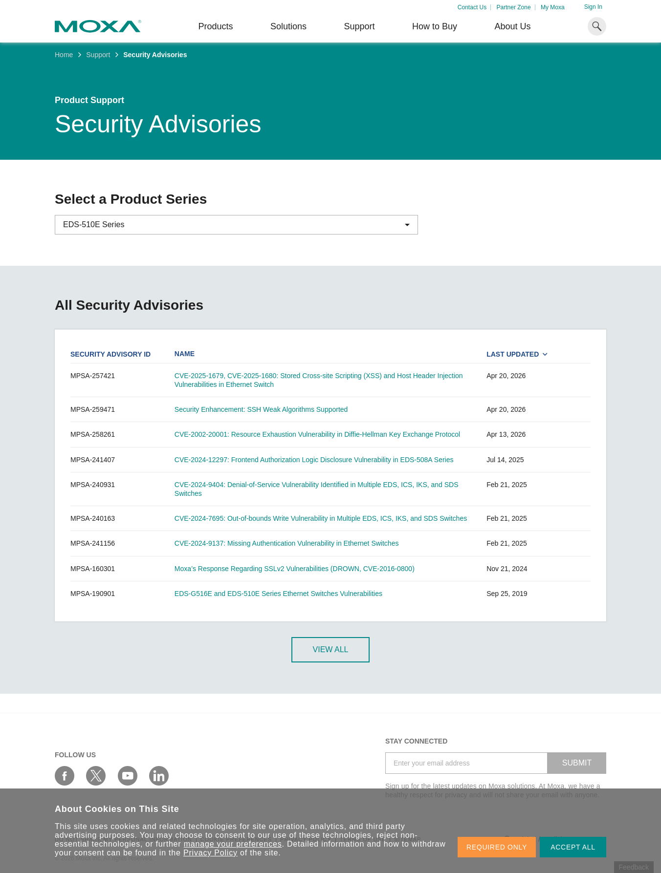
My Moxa (553, 7)
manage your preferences (233, 844)
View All (331, 649)
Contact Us (472, 7)
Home (64, 55)
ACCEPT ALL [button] (573, 847)
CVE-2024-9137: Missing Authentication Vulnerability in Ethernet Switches (287, 543)
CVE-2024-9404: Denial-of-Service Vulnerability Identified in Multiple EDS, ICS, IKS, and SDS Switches (317, 489)
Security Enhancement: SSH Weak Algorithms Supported (261, 409)
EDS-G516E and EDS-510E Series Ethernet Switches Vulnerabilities (278, 593)
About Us (512, 26)
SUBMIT (577, 763)
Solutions (288, 26)
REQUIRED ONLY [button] (496, 847)
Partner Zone (514, 7)
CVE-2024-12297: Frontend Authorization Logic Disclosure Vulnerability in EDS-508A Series (314, 460)
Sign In (593, 7)
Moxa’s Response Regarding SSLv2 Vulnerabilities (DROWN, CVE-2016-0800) (295, 569)
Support (359, 26)
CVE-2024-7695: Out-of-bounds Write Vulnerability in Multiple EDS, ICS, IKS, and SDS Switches (321, 518)
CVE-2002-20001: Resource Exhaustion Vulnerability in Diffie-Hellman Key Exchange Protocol (317, 434)
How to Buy (434, 26)
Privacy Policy (210, 853)
